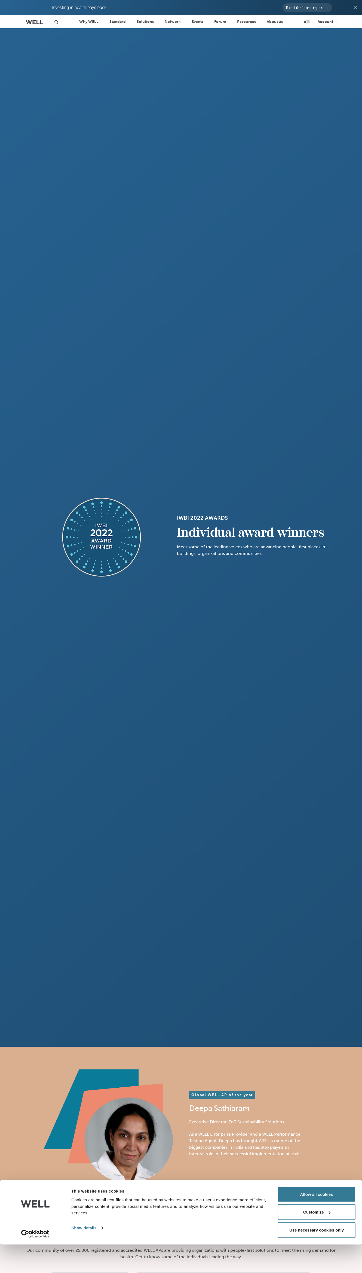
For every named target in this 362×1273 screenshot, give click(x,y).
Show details (84, 1256)
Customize (316, 1240)
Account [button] (325, 21)
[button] (307, 7)
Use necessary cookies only (316, 1258)
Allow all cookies (316, 1222)
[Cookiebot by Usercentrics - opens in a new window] (35, 1262)
